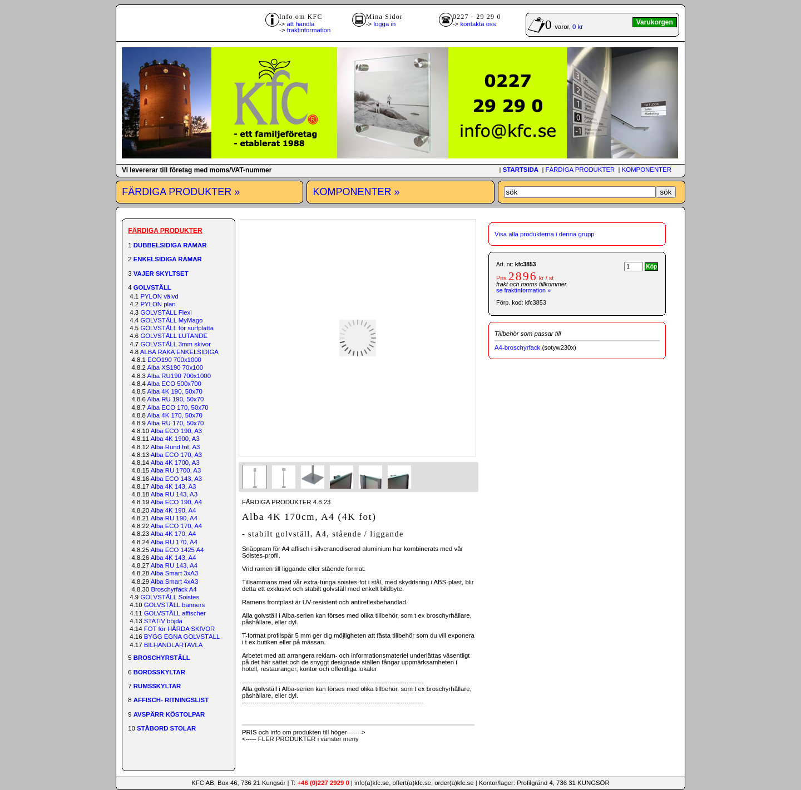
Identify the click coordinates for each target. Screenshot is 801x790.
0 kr (577, 26)
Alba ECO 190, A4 (176, 502)
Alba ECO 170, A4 (176, 526)
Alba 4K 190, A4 (173, 510)
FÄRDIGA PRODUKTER (580, 169)
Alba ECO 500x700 (174, 383)
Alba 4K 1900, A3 (175, 438)
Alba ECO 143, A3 (176, 478)
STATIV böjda (163, 621)
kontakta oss (478, 24)
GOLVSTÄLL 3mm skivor (175, 344)
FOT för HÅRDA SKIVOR (179, 628)
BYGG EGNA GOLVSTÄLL (182, 636)
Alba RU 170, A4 (174, 542)
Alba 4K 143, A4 (173, 557)
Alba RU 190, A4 (174, 518)
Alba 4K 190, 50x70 (174, 391)
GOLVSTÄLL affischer (175, 613)
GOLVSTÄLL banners (174, 605)
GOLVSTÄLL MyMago (171, 320)
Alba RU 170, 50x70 (175, 423)
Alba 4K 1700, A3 (175, 462)
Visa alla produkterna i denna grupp (545, 234)
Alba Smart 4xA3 (174, 581)
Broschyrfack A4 (173, 589)
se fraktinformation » (523, 290)
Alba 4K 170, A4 (173, 533)
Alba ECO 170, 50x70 (177, 407)
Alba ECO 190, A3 (176, 431)
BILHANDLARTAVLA (173, 645)
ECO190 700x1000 (174, 359)
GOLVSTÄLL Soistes (169, 597)
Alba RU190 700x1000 (179, 375)
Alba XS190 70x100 (175, 367)
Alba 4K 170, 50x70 (174, 415)
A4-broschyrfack (517, 347)
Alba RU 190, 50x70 (175, 399)
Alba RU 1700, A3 (176, 470)
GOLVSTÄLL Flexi (165, 312)
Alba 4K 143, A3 (173, 486)
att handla (300, 24)
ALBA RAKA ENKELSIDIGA (179, 352)
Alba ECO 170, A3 (176, 454)
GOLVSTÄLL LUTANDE (173, 335)
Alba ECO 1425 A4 (177, 549)
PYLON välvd (159, 296)
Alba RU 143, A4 (174, 565)
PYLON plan (157, 304)
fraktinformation (309, 30)
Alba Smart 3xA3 (174, 573)
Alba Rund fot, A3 (175, 447)
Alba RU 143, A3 (174, 494)
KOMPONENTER (646, 169)
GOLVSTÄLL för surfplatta (177, 328)
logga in (384, 24)
